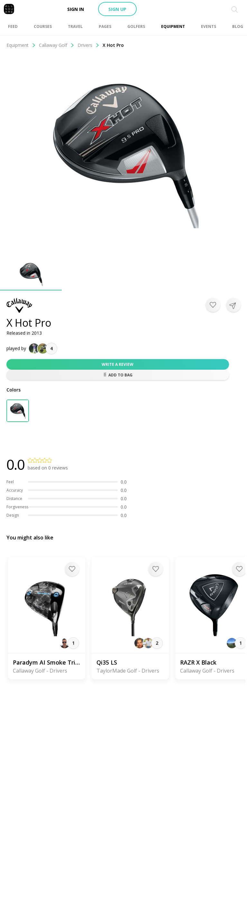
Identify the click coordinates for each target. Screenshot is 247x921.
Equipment (21, 45)
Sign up (117, 9)
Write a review (117, 364)
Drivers (88, 45)
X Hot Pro (113, 45)
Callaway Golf (56, 45)
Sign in (75, 9)
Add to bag (118, 375)
